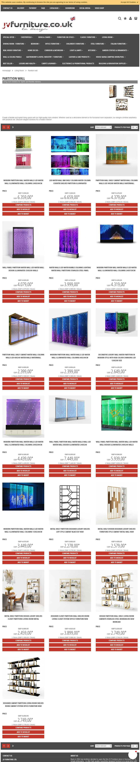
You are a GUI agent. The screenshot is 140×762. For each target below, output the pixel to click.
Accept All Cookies (130, 2)
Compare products (23, 204)
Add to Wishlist (23, 209)
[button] (132, 754)
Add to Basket (23, 213)
